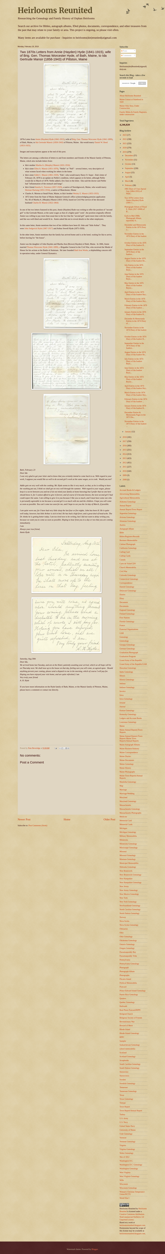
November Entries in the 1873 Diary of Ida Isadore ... (135, 423)
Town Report (125, 1107)
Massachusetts (125, 805)
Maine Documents (127, 760)
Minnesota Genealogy (128, 844)
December (129, 155)
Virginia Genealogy (127, 1149)
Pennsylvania (125, 960)
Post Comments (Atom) (37, 825)
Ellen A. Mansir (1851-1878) (46, 168)
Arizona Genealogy (127, 517)
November (129, 160)
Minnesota (124, 840)
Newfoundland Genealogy (130, 906)
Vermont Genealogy (127, 1142)
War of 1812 (124, 1157)
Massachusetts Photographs (130, 813)
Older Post (109, 819)
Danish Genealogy (127, 587)
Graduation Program (128, 656)
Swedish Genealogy (127, 1083)
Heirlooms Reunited (55, 10)
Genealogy (124, 637)
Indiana (122, 683)
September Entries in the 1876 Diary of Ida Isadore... (134, 251)
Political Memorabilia (128, 983)
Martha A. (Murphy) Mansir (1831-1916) (53, 165)
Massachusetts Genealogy (130, 809)
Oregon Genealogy (127, 948)
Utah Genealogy (126, 1134)
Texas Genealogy (126, 1099)
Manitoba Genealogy (128, 782)
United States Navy (127, 1126)
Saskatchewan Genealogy (130, 1045)
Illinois (122, 676)
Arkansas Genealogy (128, 521)
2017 (125, 441)
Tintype (123, 1103)
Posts (124, 51)
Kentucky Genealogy (128, 714)
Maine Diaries (125, 756)
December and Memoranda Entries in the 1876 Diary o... (135, 227)
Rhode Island (125, 1029)
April (127, 177)
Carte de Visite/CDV (128, 564)
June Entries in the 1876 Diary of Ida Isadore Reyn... (134, 276)
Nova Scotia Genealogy (129, 925)
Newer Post (24, 819)
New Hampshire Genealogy (130, 882)
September (129, 168)
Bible (122, 533)
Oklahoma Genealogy (128, 940)
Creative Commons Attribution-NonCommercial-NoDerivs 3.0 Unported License (132, 1217)
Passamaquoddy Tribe (128, 956)
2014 (125, 454)
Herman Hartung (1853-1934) (37, 190)
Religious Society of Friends (131, 1018)
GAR (122, 633)
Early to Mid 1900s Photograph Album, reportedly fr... (133, 218)
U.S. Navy (124, 1122)
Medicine (123, 817)
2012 (125, 463)
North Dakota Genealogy (129, 913)
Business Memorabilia (128, 540)
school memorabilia (127, 1049)
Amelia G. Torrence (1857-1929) (48, 187)
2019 (125, 152)
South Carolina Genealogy (130, 1064)
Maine (122, 726)
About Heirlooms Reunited (130, 96)
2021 (125, 143)
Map (121, 786)
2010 (125, 471)
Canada (122, 560)
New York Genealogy (128, 902)
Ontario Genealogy (127, 944)
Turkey (122, 1114)
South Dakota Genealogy (129, 1068)
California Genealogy (128, 548)
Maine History (125, 768)
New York (124, 898)
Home (67, 819)
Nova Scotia (124, 921)
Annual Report (125, 506)
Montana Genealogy (128, 859)
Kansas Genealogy (127, 710)
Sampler (123, 1041)
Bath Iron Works (81, 250)
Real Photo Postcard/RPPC (130, 1010)
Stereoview (124, 1072)
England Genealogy (127, 610)
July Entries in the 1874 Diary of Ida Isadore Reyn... (133, 361)
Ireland (122, 703)
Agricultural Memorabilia (130, 498)
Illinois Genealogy (127, 680)
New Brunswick (126, 871)
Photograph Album (127, 971)
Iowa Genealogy (126, 699)
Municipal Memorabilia (129, 863)
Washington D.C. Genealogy (131, 1165)
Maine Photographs (127, 772)
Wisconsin (124, 1184)
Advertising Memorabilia (130, 494)
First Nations (125, 618)
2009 (125, 475)
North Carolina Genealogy (130, 909)
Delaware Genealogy (128, 591)
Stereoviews (124, 1076)
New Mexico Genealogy (129, 894)
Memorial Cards (126, 824)
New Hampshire (126, 879)
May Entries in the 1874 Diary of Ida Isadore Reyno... (134, 379)
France (122, 625)
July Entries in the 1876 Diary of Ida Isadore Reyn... (133, 267)
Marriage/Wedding (127, 793)
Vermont (123, 1138)
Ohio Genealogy (126, 937)
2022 (125, 139)
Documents (124, 606)
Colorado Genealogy (128, 575)
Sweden (123, 1080)
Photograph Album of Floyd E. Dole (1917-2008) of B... (135, 209)
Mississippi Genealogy (129, 848)
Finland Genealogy (127, 614)
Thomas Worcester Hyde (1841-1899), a (43, 247)
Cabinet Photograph (127, 544)
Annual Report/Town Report (131, 509)
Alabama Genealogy (128, 502)
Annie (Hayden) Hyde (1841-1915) (49, 139)
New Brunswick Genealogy (130, 875)
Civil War (123, 571)
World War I (124, 1198)
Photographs (124, 975)
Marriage (123, 790)
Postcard (123, 987)
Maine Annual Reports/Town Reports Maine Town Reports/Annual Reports (131, 738)
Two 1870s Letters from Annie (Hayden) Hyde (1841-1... (134, 200)
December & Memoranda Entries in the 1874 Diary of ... (135, 321)
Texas (122, 1095)
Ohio (122, 933)
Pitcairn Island (125, 979)
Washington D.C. (126, 1161)
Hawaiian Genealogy (128, 668)
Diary (122, 598)
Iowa (122, 695)
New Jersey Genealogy (129, 890)
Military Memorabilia (128, 836)
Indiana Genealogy (127, 687)
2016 (125, 446)
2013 (125, 458)
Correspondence (126, 583)
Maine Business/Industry (129, 749)
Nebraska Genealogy (128, 867)
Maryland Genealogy (128, 801)
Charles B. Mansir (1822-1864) (45, 203)
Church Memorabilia (128, 567)
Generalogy (124, 641)
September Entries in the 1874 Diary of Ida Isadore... (134, 345)
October (128, 164)
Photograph (124, 968)
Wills (122, 1180)
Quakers (123, 998)
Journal (122, 707)
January (128, 432)
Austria (122, 525)
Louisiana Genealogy (128, 722)
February (129, 185)
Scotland (123, 1053)
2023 (125, 135)
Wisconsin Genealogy (128, 1188)
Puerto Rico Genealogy (129, 994)
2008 (125, 480)
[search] (128, 83)
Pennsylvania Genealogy (129, 964)
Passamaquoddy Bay (128, 952)
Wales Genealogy (126, 1153)
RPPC (122, 1037)
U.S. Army (124, 1118)
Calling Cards (125, 556)
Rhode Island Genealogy (129, 1033)
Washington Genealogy (129, 1169)
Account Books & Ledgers (130, 490)
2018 (125, 437)
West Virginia (125, 1172)
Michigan (123, 828)
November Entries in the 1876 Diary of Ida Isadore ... (135, 236)
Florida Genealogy (127, 621)
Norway (123, 917)
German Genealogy (127, 649)
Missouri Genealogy (128, 855)
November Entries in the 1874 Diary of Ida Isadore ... (135, 330)
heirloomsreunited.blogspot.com (132, 1225)
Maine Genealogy (127, 764)
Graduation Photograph (129, 652)
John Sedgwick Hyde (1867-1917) (38, 228)
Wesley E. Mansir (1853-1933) (86, 193)
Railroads (123, 1006)
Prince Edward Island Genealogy (133, 991)
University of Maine (128, 1130)
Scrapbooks (124, 1060)
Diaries (122, 594)
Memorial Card (126, 820)
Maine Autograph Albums (130, 745)
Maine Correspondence (129, 752)
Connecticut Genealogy (129, 579)
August (128, 172)
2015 (125, 450)
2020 (125, 148)
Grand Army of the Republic (131, 660)
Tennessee (124, 1087)
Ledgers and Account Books (131, 718)
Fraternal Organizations (129, 629)
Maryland (123, 797)
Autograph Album (127, 529)
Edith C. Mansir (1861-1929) (46, 175)
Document (124, 602)
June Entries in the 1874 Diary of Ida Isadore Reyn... (134, 370)
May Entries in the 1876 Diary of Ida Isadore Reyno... (134, 285)
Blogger (95, 1249)
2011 (125, 467)
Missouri (123, 851)
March (128, 181)
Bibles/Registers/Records (130, 536)
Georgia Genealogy (127, 645)
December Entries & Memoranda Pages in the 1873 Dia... (135, 414)
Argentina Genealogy (128, 513)
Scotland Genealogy (128, 1056)
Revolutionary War (127, 1022)
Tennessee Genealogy (128, 1091)
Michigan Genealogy (128, 832)
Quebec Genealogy (127, 1002)
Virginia (123, 1145)
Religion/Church (126, 1014)
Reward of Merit (126, 1025)
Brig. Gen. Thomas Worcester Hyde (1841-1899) (92, 139)
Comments (126, 55)
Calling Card (125, 552)
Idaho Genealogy (126, 672)
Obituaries (124, 929)
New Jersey (124, 886)
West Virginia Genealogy (129, 1176)
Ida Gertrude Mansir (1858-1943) (49, 142)
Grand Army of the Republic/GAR (133, 664)
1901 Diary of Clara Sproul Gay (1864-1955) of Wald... (135, 191)
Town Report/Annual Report (131, 1111)
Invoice (122, 691)
